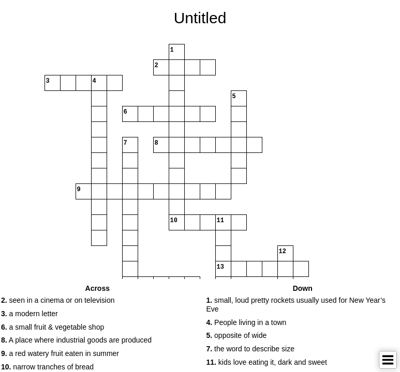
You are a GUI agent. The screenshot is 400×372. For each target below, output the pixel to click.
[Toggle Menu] (388, 360)
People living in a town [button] (246, 322)
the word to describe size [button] (250, 349)
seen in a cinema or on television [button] (57, 300)
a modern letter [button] (29, 313)
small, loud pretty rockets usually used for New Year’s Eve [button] (296, 304)
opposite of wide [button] (236, 335)
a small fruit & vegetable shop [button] (52, 327)
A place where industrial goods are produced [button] (76, 340)
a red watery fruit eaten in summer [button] (60, 353)
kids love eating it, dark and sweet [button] (266, 362)
